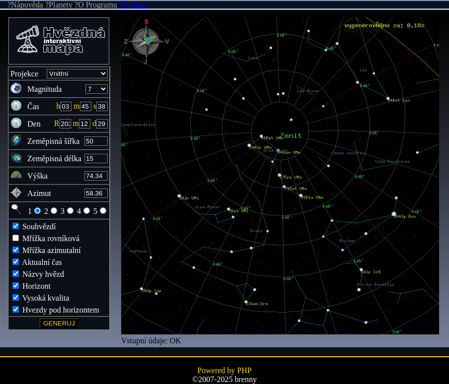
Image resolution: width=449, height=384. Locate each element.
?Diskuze (133, 4)
